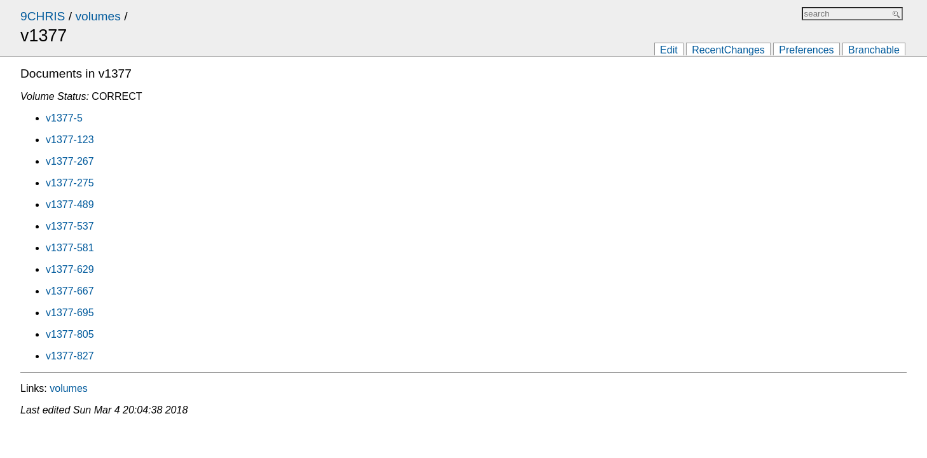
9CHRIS (42, 16)
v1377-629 (70, 269)
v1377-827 (70, 355)
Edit (669, 50)
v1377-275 (70, 182)
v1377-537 (70, 226)
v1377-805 (70, 334)
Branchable (874, 50)
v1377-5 (64, 118)
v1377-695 (70, 312)
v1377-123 (70, 139)
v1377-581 (70, 247)
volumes (97, 16)
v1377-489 (70, 204)
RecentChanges (728, 50)
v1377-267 (70, 161)
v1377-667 (70, 291)
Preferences (806, 50)
